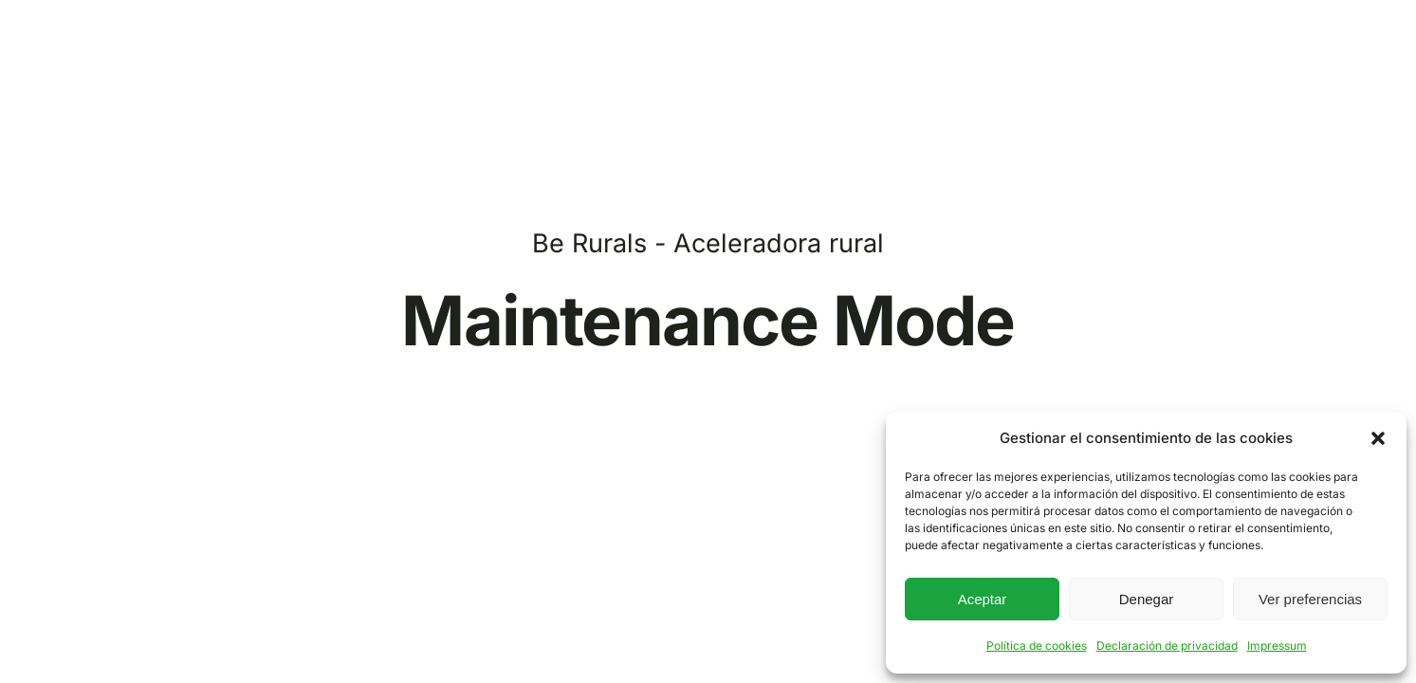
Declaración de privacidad (1167, 645)
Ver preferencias (1310, 599)
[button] (1378, 438)
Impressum (1277, 645)
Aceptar (982, 599)
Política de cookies (1036, 645)
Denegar (1146, 599)
